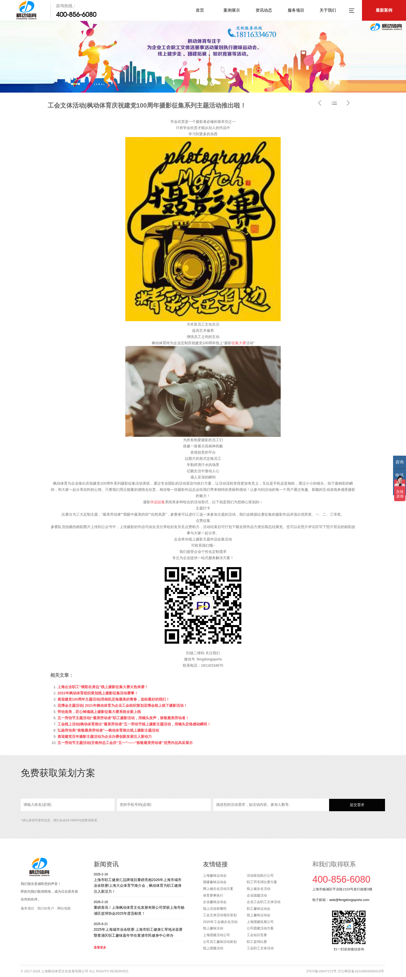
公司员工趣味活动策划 (220, 942)
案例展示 (231, 10)
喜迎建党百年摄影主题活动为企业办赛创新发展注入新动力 (104, 736)
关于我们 (328, 10)
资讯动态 (264, 10)
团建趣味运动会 (215, 882)
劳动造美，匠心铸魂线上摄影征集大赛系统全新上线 (99, 712)
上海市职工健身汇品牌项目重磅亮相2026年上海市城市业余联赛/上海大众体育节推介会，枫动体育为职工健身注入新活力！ (139, 882)
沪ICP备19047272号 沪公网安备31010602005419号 (345, 971)
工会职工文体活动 (260, 948)
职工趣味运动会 (258, 909)
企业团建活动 (257, 895)
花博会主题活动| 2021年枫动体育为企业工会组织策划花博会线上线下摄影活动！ (122, 705)
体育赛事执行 (213, 895)
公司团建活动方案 (260, 928)
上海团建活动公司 (216, 935)
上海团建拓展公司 (260, 922)
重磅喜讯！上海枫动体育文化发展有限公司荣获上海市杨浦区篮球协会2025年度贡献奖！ (139, 907)
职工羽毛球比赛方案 (262, 882)
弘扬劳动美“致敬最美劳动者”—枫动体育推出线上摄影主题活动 (108, 730)
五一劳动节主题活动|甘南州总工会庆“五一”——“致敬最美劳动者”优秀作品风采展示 (125, 743)
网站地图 (64, 908)
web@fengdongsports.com (349, 900)
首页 (200, 10)
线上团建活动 (213, 948)
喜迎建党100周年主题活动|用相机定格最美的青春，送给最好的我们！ (113, 699)
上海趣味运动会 (215, 875)
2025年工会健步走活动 (220, 922)
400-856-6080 (76, 14)
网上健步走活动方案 (218, 889)
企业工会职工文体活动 (263, 902)
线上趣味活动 (213, 928)
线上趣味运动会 (258, 915)
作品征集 (157, 502)
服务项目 (296, 10)
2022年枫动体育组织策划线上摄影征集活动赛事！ (97, 693)
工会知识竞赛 (257, 935)
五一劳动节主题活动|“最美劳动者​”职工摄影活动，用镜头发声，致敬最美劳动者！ (123, 718)
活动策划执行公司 (260, 875)
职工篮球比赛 (257, 942)
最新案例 (384, 10)
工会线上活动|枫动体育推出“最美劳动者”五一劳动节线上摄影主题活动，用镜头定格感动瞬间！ (134, 724)
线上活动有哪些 (215, 909)
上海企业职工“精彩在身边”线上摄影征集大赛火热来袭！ (102, 687)
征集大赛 (238, 343)
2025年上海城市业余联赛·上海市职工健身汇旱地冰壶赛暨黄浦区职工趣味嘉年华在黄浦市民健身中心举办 (139, 929)
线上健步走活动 (258, 889)
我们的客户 (45, 908)
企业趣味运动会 (215, 902)
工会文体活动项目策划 (220, 915)
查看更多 (100, 947)
